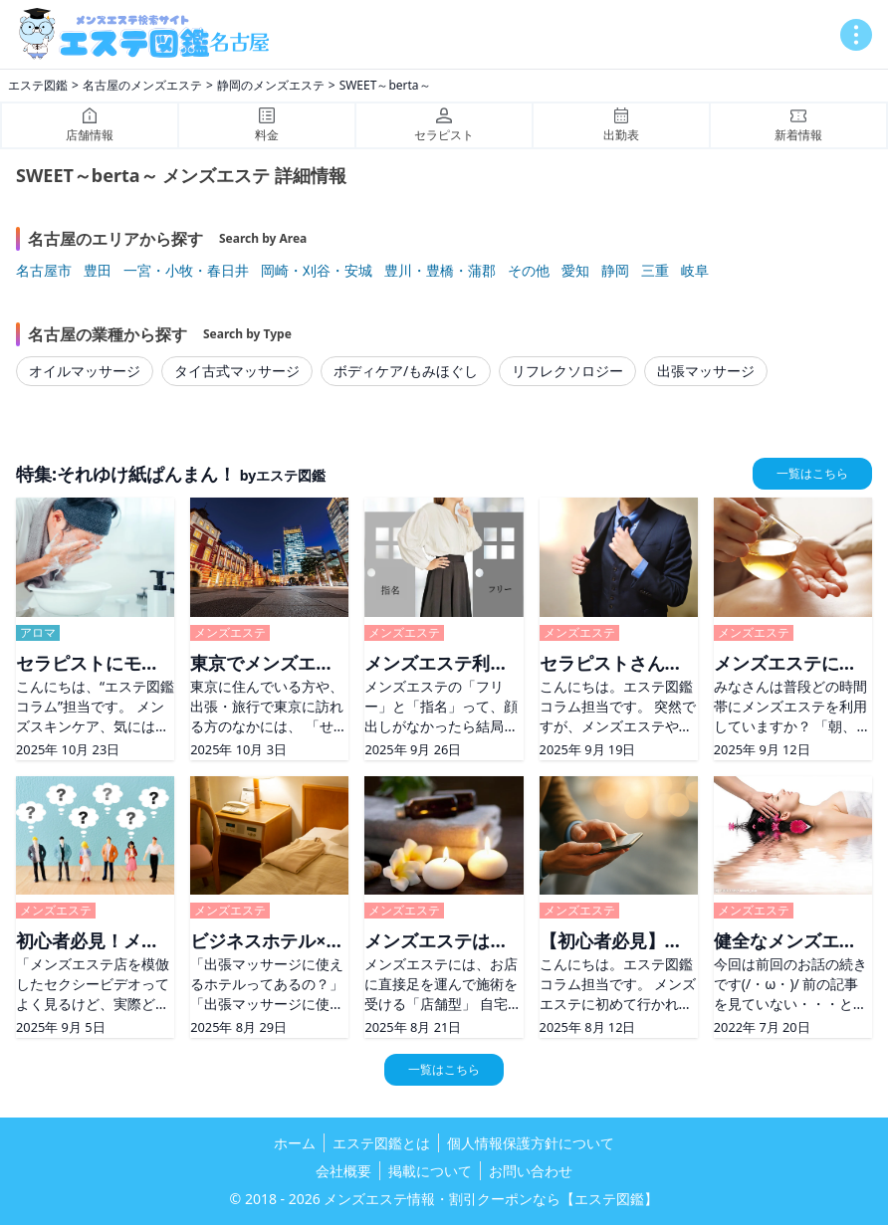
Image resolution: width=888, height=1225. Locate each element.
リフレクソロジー (567, 370)
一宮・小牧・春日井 (186, 270)
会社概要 (343, 1170)
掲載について (430, 1170)
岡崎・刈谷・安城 (316, 270)
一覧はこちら (812, 473)
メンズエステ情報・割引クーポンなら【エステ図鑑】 (491, 1198)
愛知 (575, 270)
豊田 (97, 270)
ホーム (295, 1142)
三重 (655, 270)
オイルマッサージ (84, 370)
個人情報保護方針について (530, 1142)
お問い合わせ (530, 1170)
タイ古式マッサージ (237, 370)
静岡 (615, 270)
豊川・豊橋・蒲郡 (440, 270)
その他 (529, 270)
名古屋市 (44, 270)
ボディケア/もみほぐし (405, 370)
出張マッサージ (706, 370)
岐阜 (695, 270)
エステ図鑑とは (381, 1142)
